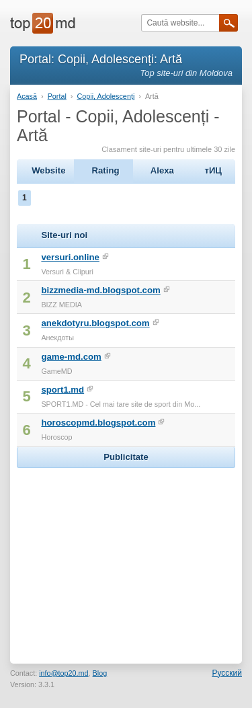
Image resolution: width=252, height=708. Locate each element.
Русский (227, 673)
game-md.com (71, 357)
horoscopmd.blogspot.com (98, 423)
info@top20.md (63, 673)
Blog (100, 673)
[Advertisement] (126, 555)
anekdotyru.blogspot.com (95, 323)
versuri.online (70, 257)
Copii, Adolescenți (105, 96)
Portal (57, 96)
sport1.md (62, 390)
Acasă (27, 96)
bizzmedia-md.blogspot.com (100, 290)
